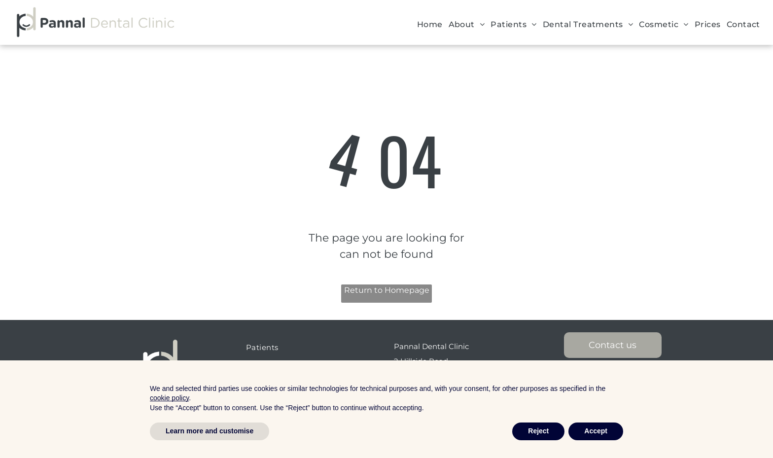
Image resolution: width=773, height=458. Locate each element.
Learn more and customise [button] (209, 431)
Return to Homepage (386, 290)
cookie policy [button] (169, 398)
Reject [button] (538, 431)
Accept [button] (595, 431)
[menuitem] (430, 24)
